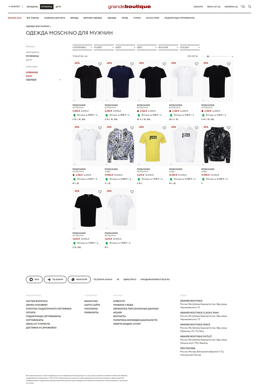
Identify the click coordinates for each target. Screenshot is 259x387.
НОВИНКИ (32, 72)
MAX (34, 279)
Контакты (119, 316)
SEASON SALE (14, 18)
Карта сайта (92, 305)
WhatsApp (79, 279)
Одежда (111, 18)
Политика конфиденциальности (135, 320)
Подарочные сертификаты (179, 18)
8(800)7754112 (130, 279)
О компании (90, 295)
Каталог (14, 6)
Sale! (29, 76)
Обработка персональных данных (136, 308)
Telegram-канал (102, 279)
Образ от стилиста (38, 324)
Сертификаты (34, 320)
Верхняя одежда (93, 18)
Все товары (33, 18)
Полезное (117, 295)
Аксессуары (152, 18)
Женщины (32, 6)
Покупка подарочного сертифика (49, 308)
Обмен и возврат (37, 305)
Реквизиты (91, 312)
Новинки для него (54, 18)
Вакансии (91, 301)
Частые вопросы (37, 301)
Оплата (31, 312)
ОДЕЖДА (43, 79)
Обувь (125, 18)
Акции (117, 312)
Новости (119, 301)
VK (118, 279)
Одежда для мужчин (38, 26)
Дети (58, 6)
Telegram (55, 279)
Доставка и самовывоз (41, 327)
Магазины (91, 308)
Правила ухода (123, 305)
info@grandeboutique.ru (155, 279)
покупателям (33, 295)
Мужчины (46, 6)
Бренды (74, 18)
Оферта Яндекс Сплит (127, 324)
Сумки (137, 18)
